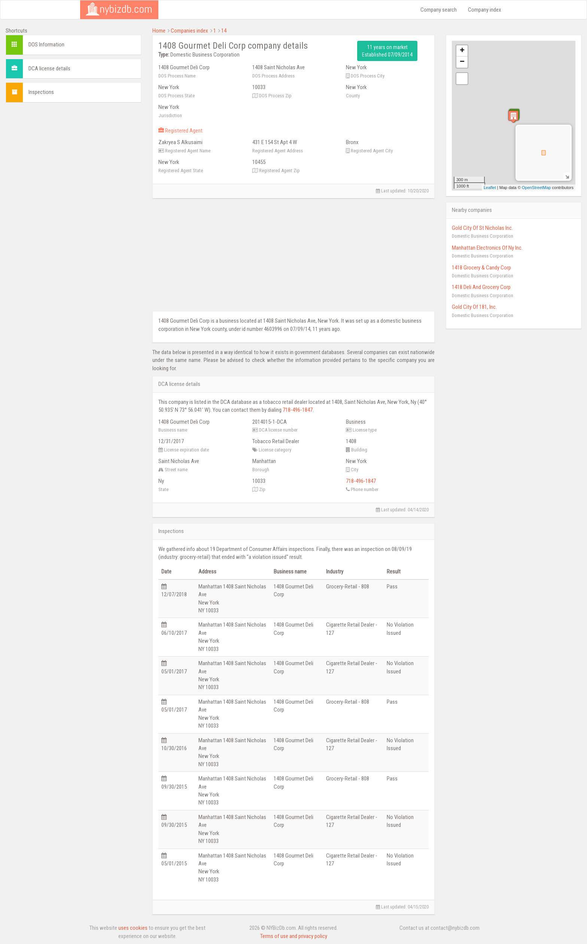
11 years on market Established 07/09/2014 (387, 51)
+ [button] (462, 51)
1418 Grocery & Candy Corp (481, 267)
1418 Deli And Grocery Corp (481, 287)
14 (223, 30)
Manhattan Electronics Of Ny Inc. (487, 247)
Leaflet (490, 187)
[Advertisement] (73, 160)
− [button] (462, 62)
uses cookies (132, 928)
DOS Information (46, 44)
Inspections (41, 92)
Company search (438, 9)
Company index (484, 9)
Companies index (189, 30)
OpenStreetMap (536, 187)
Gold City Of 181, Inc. (474, 307)
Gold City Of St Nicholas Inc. (482, 228)
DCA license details (49, 68)
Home (158, 30)
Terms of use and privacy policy (293, 936)
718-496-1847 (298, 409)
